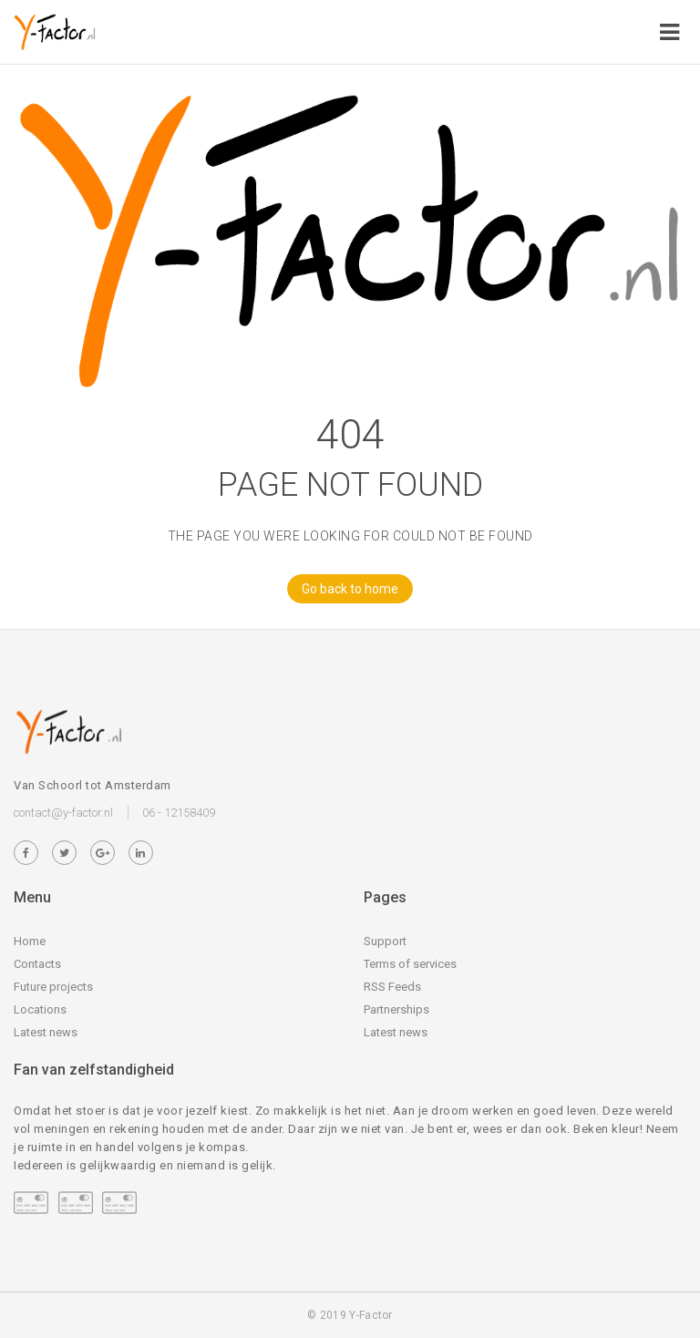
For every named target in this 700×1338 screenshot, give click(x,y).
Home (30, 941)
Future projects (53, 986)
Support (385, 941)
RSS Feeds (392, 986)
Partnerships (396, 1009)
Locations (40, 1009)
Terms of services (410, 964)
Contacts (37, 964)
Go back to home (342, 589)
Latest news (45, 1032)
